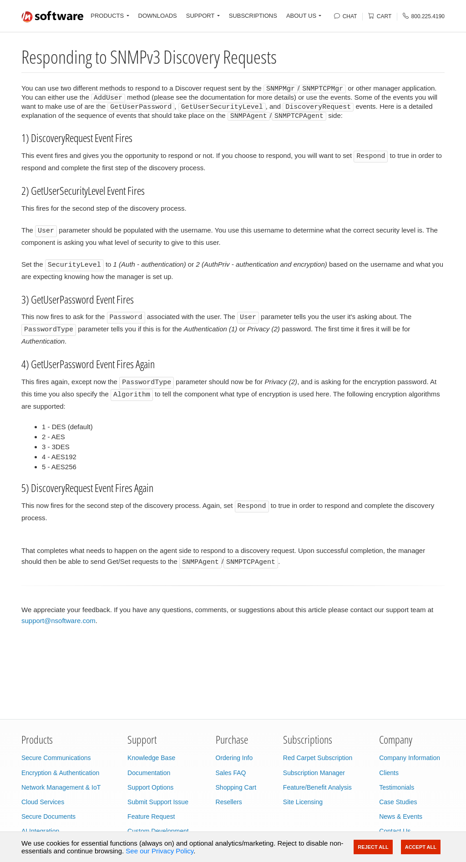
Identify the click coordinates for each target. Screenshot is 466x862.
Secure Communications (56, 757)
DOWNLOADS (157, 15)
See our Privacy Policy (159, 851)
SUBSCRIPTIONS (253, 15)
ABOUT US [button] (301, 15)
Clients (389, 772)
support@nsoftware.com (58, 620)
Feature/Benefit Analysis (317, 787)
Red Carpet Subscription (318, 757)
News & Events (400, 816)
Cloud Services (42, 802)
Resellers (229, 802)
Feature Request (151, 816)
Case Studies (398, 802)
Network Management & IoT (61, 787)
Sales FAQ (231, 772)
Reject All (373, 847)
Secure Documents (48, 816)
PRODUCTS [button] (107, 15)
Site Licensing (303, 802)
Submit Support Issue (157, 802)
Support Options (150, 787)
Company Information (409, 757)
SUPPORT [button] (200, 15)
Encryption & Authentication (60, 772)
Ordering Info (234, 757)
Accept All (420, 847)
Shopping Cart (236, 787)
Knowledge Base (151, 757)
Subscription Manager (314, 772)
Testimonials (396, 787)
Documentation (148, 772)
